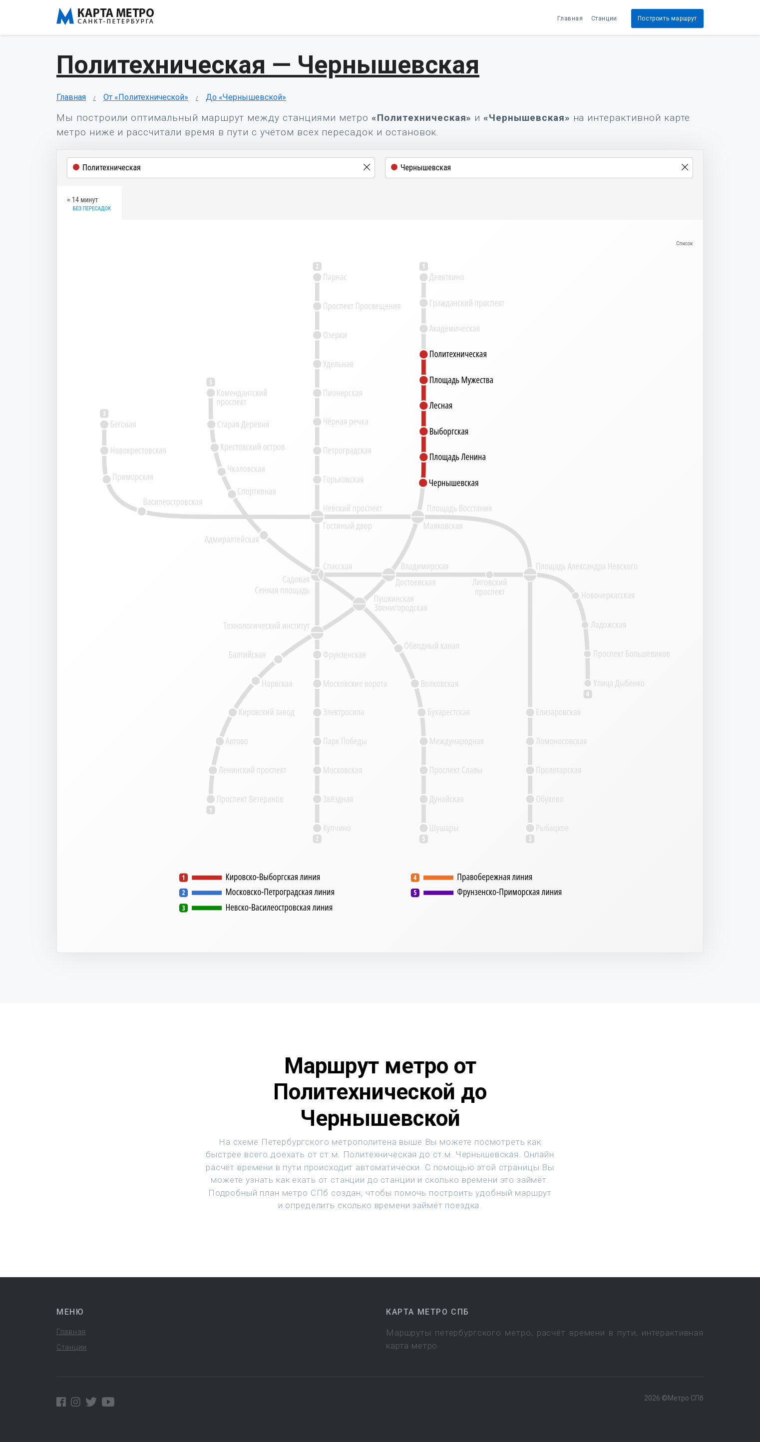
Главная (570, 18)
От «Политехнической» (145, 97)
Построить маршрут (667, 18)
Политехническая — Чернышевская (267, 64)
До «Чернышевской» (246, 97)
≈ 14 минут (89, 204)
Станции (604, 18)
